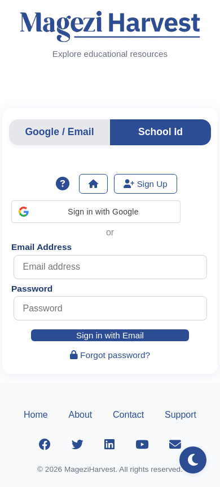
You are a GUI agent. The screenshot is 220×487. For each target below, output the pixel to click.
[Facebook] (45, 445)
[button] (96, 211)
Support (180, 414)
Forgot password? (110, 355)
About (80, 414)
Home (36, 414)
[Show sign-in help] (62, 184)
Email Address (41, 247)
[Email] (174, 445)
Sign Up (145, 184)
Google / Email (59, 131)
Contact (128, 414)
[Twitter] (77, 445)
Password (31, 288)
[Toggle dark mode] (192, 459)
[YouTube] (141, 445)
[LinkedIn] (109, 445)
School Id (160, 131)
